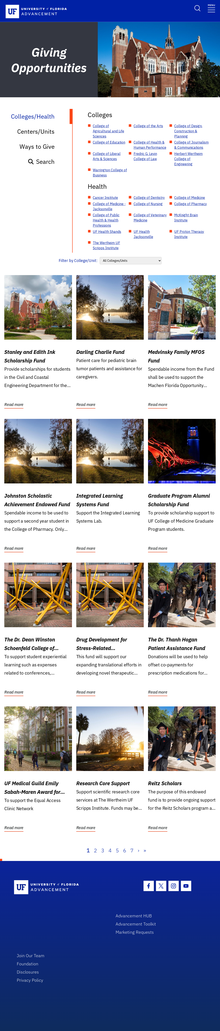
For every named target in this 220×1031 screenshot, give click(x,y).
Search (41, 162)
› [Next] (138, 850)
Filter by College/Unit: (78, 260)
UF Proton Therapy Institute (189, 234)
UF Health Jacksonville (143, 234)
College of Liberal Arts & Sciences (107, 156)
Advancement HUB (134, 916)
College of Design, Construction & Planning (188, 131)
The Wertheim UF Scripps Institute (106, 245)
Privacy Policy (30, 980)
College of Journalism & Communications (191, 145)
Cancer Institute (105, 197)
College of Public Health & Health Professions (106, 220)
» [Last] (145, 850)
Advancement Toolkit (136, 924)
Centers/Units (36, 131)
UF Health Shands (107, 231)
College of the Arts (148, 126)
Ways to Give (37, 146)
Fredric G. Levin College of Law (145, 156)
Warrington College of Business (110, 172)
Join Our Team (30, 955)
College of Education (109, 142)
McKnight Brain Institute (186, 217)
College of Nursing (148, 204)
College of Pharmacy (190, 204)
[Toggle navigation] (211, 8)
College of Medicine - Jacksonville (109, 206)
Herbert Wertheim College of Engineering (188, 159)
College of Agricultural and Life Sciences (108, 131)
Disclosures (28, 972)
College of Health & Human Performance (150, 145)
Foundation (27, 964)
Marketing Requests (135, 932)
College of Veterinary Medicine (150, 217)
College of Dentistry (149, 197)
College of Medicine (189, 197)
